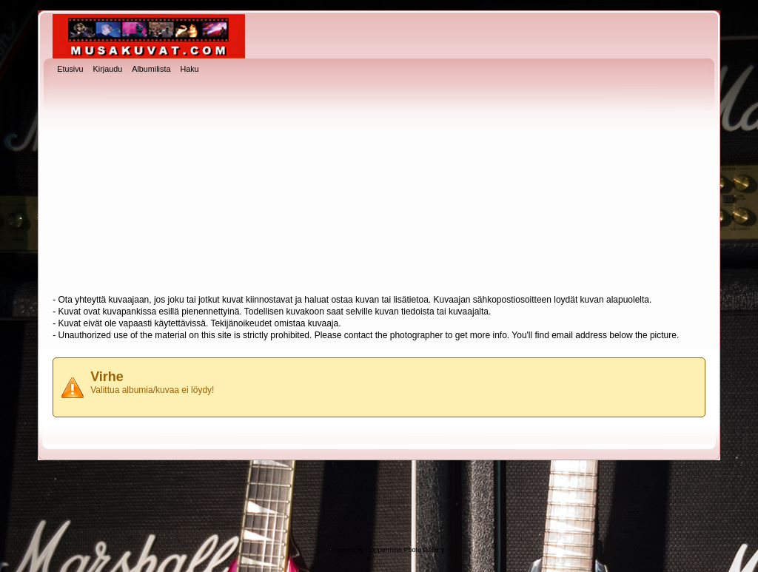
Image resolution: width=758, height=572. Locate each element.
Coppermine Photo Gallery (405, 550)
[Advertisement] (379, 185)
